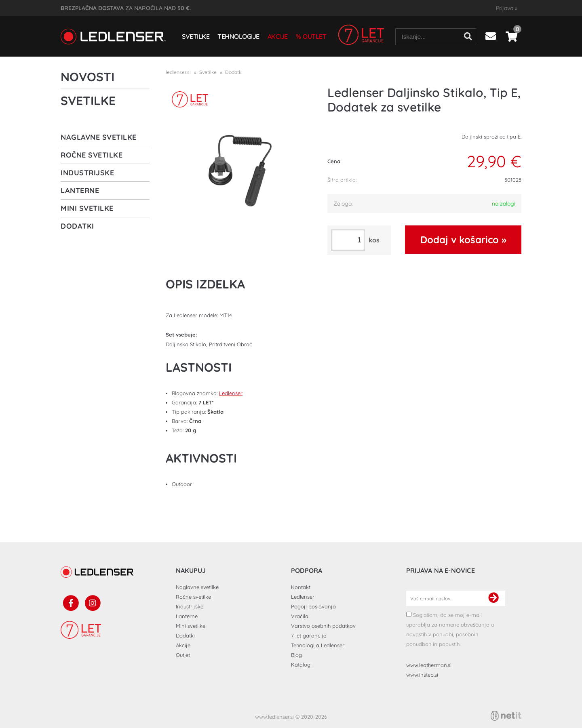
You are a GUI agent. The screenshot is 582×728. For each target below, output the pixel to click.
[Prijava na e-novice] (493, 598)
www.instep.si (422, 674)
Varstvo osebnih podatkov (323, 626)
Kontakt (300, 587)
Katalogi (301, 664)
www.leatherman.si (428, 665)
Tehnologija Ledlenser (317, 645)
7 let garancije (308, 635)
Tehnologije (238, 36)
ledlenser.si (178, 72)
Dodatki (77, 226)
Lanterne (80, 190)
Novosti (87, 76)
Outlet (314, 36)
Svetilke (195, 36)
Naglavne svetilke (99, 137)
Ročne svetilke (91, 155)
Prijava (506, 8)
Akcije (278, 36)
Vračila (299, 616)
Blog (296, 655)
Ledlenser (230, 393)
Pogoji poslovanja (313, 606)
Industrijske (87, 172)
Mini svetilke (87, 208)
